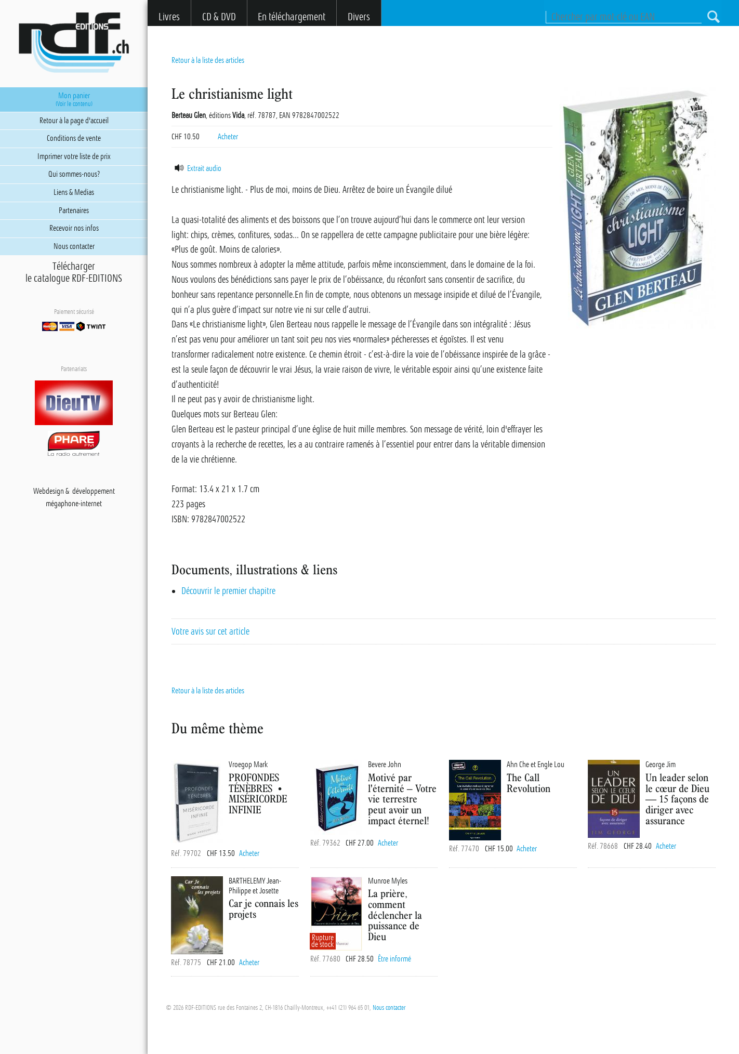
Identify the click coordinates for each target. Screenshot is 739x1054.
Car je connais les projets (263, 908)
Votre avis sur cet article (210, 631)
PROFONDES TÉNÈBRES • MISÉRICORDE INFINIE (258, 793)
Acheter (228, 136)
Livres (169, 17)
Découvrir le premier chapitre (228, 591)
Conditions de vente (74, 138)
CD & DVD (219, 17)
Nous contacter (389, 1007)
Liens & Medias (74, 192)
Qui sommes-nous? (74, 174)
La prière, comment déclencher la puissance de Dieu (395, 914)
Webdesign (48, 491)
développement (93, 491)
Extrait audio (196, 168)
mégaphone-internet (74, 503)
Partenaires (74, 210)
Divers (359, 17)
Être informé (394, 959)
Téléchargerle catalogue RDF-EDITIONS (73, 272)
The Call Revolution (528, 782)
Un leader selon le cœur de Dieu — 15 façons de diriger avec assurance (677, 798)
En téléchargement (291, 17)
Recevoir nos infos (74, 228)
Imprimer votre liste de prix (74, 156)
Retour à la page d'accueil (74, 120)
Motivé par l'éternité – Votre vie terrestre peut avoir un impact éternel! (402, 798)
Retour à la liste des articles (207, 60)
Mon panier (74, 99)
